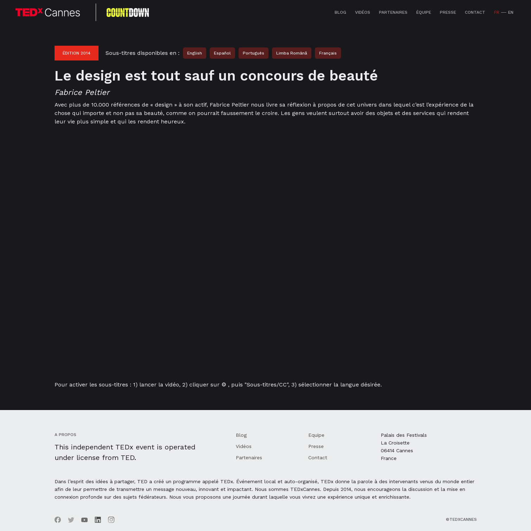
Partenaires (393, 12)
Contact (475, 12)
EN (510, 12)
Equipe (316, 435)
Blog (340, 12)
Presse (448, 12)
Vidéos (362, 12)
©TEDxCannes (461, 519)
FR (496, 12)
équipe (423, 12)
